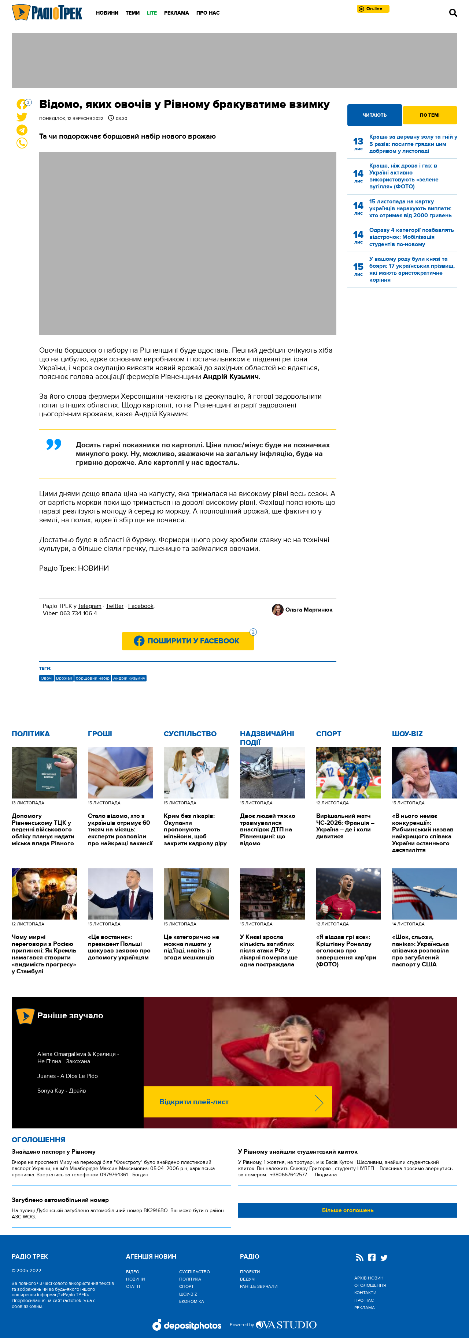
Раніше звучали (258, 1286)
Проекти (250, 1271)
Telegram (89, 606)
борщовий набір (93, 678)
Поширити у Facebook (201, 639)
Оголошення (38, 1140)
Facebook (141, 606)
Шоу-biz (407, 734)
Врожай (64, 678)
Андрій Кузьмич (129, 678)
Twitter (114, 606)
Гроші (100, 734)
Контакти (365, 1292)
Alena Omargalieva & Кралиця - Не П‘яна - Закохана (78, 1058)
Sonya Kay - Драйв (61, 1090)
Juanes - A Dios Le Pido (67, 1076)
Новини (107, 13)
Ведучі (247, 1279)
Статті (133, 1286)
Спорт (328, 734)
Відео (132, 1271)
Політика (31, 734)
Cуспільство (190, 734)
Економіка (191, 1301)
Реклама (176, 13)
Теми (133, 13)
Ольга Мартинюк (309, 609)
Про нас (208, 13)
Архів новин (369, 1278)
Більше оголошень (348, 1210)
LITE (152, 13)
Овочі (46, 678)
